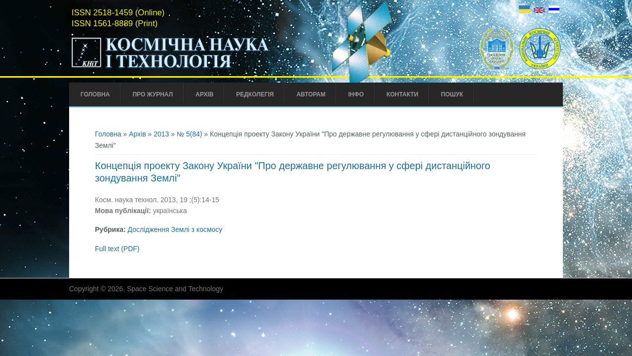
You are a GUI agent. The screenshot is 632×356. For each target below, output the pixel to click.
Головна (95, 94)
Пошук (452, 94)
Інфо (356, 94)
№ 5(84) (189, 134)
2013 (161, 134)
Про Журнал (152, 94)
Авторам (310, 94)
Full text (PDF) (117, 249)
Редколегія (255, 94)
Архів (204, 94)
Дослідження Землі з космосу (175, 229)
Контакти (402, 94)
